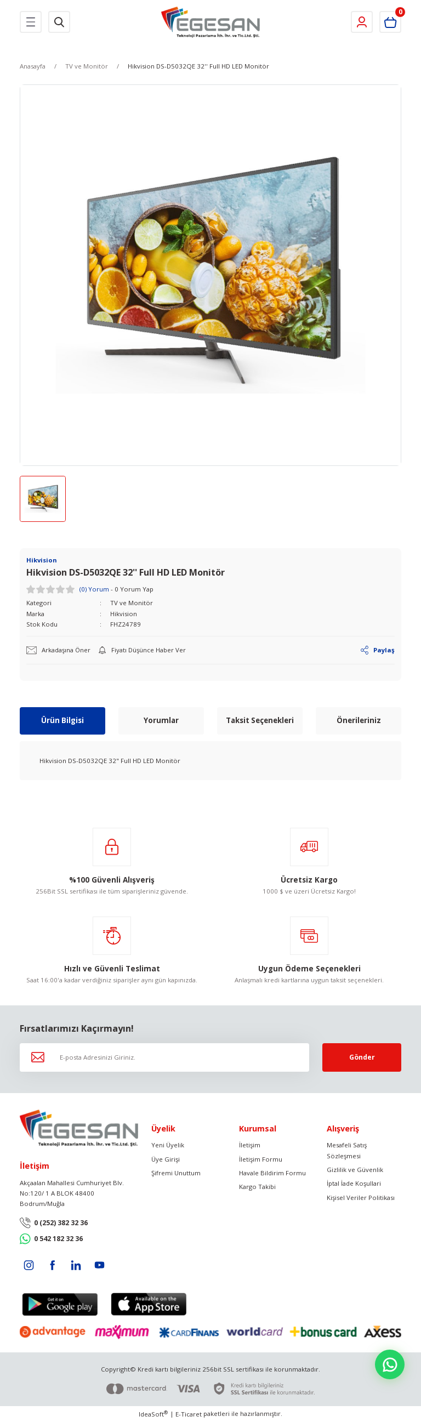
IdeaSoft (153, 1414)
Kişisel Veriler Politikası (361, 1197)
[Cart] (390, 22)
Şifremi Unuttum (176, 1173)
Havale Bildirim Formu (272, 1173)
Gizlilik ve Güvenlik (355, 1169)
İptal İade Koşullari (354, 1184)
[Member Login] (362, 22)
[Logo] (210, 22)
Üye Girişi (165, 1159)
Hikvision (123, 614)
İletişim (249, 1145)
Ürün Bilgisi (62, 720)
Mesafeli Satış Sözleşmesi (347, 1150)
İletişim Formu (260, 1159)
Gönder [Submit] (362, 1057)
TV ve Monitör (131, 603)
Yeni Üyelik (167, 1145)
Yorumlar (161, 720)
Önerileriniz (359, 720)
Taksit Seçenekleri (260, 720)
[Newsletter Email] (164, 1057)
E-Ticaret (188, 1414)
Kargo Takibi (257, 1187)
